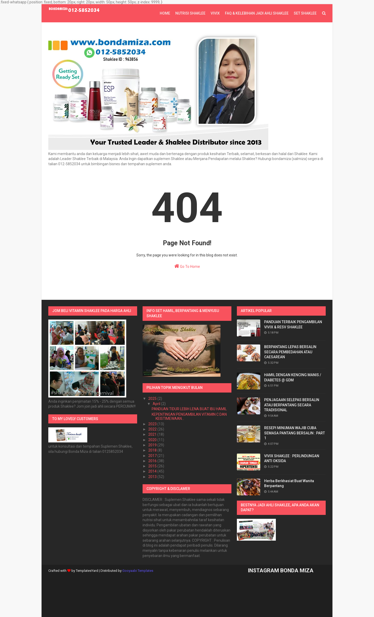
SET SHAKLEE (305, 13)
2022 (152, 429)
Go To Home (187, 266)
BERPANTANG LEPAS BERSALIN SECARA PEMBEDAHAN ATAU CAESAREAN (290, 352)
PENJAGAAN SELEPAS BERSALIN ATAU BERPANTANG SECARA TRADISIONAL (291, 405)
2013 (152, 477)
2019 (152, 445)
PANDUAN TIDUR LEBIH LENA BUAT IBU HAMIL (189, 409)
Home (165, 13)
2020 (152, 440)
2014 (152, 471)
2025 (152, 398)
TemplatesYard (87, 571)
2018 (152, 450)
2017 (152, 456)
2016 (152, 461)
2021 (152, 434)
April (157, 404)
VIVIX (215, 13)
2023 (152, 424)
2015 (152, 466)
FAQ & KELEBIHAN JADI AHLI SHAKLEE (257, 13)
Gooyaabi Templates (137, 571)
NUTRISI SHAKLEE (190, 13)
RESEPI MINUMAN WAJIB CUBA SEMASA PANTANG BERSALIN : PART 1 (294, 433)
